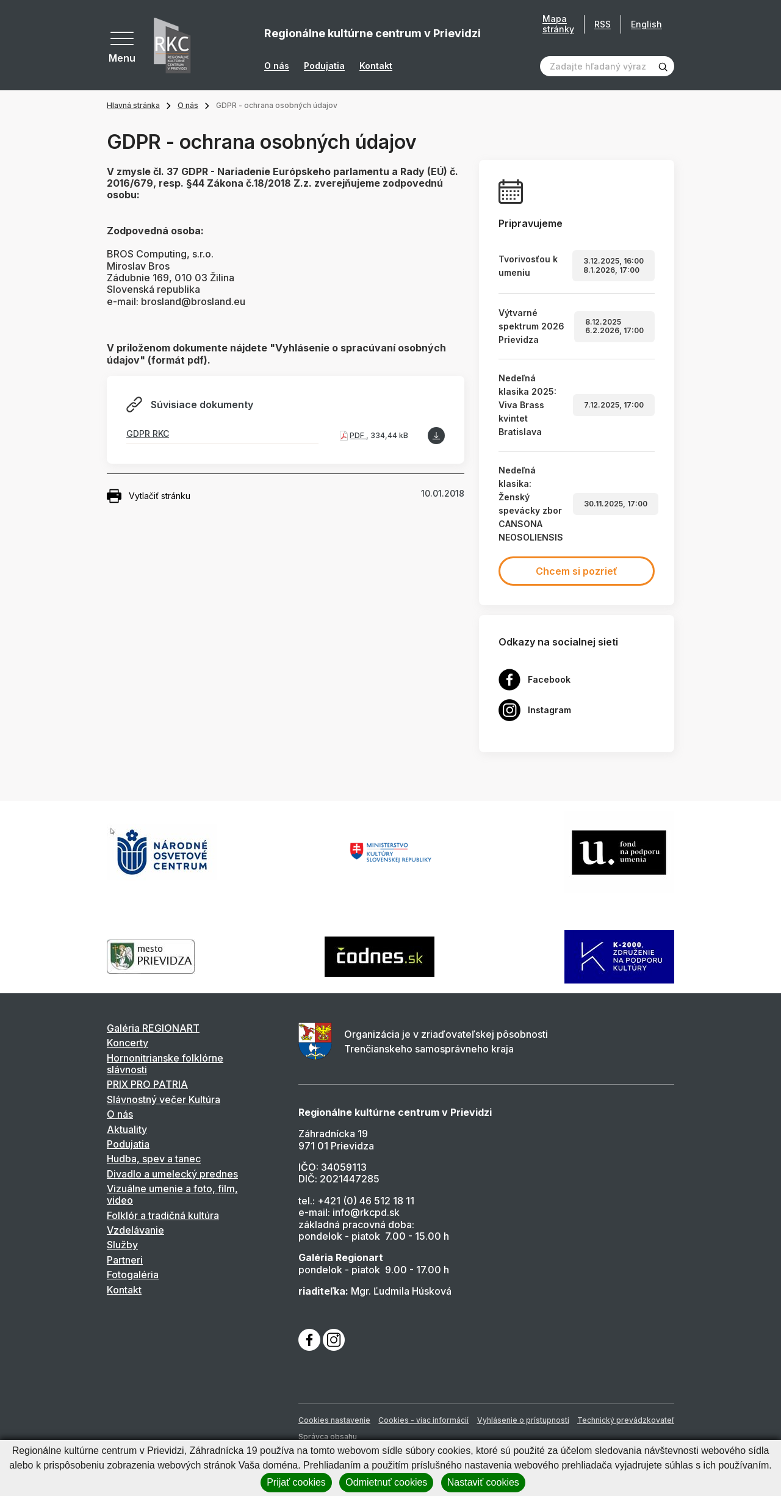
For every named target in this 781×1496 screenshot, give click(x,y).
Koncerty (127, 1043)
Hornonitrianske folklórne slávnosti (165, 1064)
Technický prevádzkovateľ (625, 1420)
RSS (602, 24)
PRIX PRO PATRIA (147, 1084)
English (646, 24)
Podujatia (324, 66)
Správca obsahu (327, 1436)
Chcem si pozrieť (576, 571)
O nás (276, 66)
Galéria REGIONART (153, 1028)
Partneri (125, 1260)
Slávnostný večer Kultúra (163, 1099)
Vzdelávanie (135, 1230)
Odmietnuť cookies (386, 1482)
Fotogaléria (133, 1274)
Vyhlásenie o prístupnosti (523, 1420)
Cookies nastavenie (334, 1420)
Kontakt (375, 66)
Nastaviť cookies (483, 1482)
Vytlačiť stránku (148, 496)
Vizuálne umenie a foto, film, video (172, 1194)
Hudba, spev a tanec (154, 1159)
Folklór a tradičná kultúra (163, 1215)
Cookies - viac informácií (423, 1420)
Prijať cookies (296, 1482)
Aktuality (127, 1129)
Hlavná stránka (133, 105)
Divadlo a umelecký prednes (172, 1174)
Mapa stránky (558, 24)
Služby (122, 1245)
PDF (358, 435)
